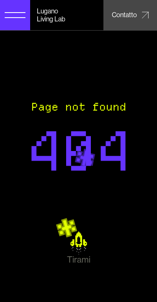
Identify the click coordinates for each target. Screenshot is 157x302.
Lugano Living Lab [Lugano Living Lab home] (51, 15)
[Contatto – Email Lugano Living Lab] (130, 15)
